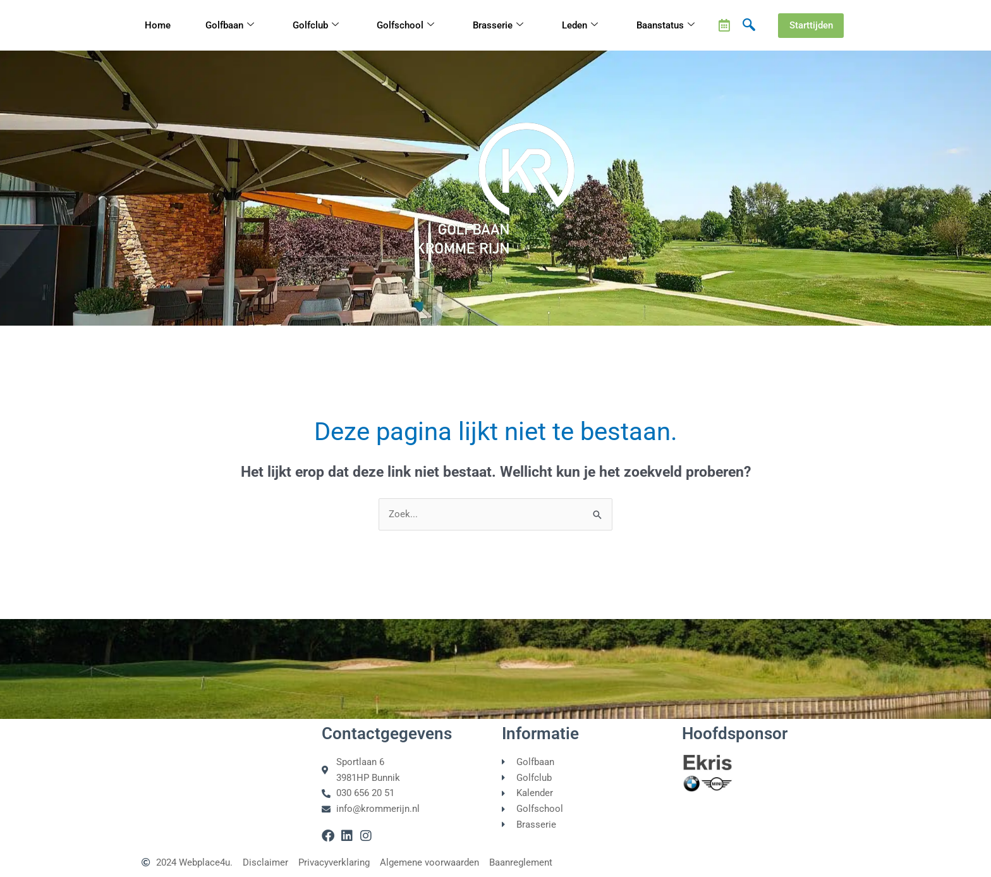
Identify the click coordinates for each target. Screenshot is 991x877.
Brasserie (498, 26)
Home (158, 25)
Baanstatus (665, 26)
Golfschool (405, 26)
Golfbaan (229, 26)
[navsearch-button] (749, 25)
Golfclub (316, 26)
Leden (580, 26)
